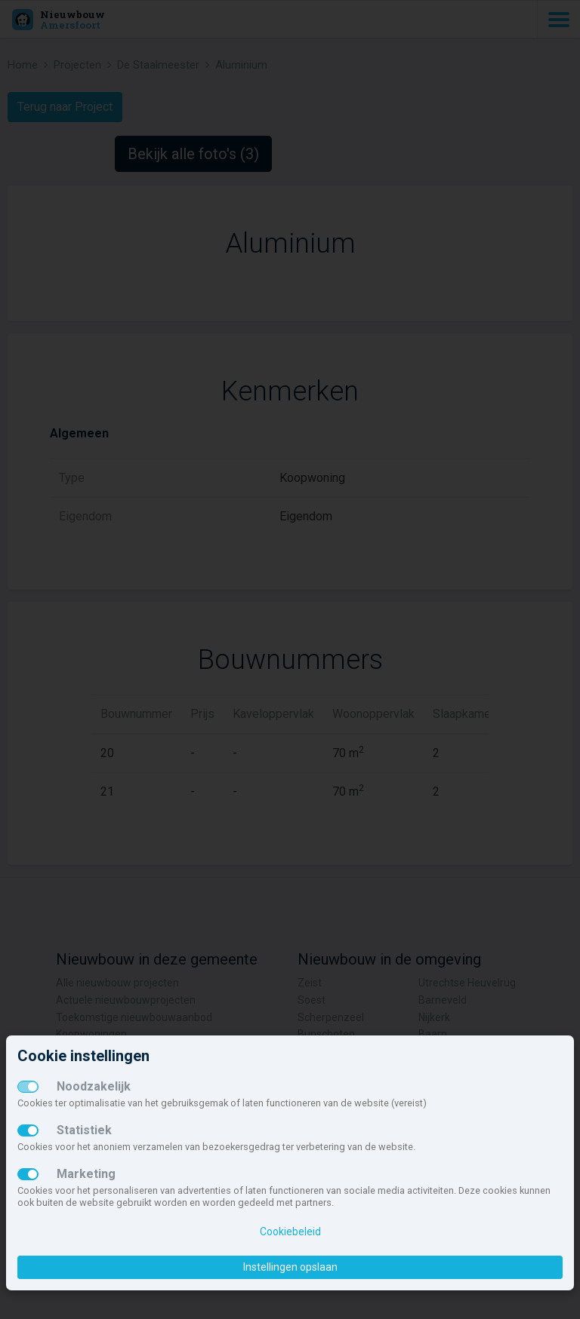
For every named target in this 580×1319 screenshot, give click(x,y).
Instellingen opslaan (290, 1267)
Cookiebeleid (290, 1231)
